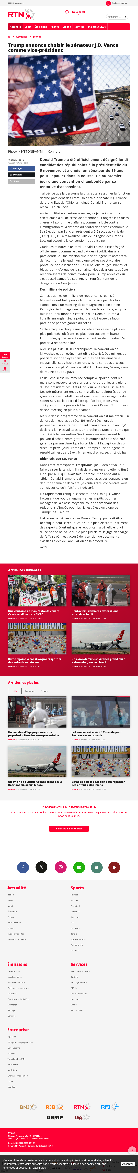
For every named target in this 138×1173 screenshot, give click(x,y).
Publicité (12, 1053)
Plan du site (44, 1139)
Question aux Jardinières (19, 999)
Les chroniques (14, 977)
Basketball (75, 906)
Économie (12, 911)
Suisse (10, 900)
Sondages (12, 1010)
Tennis (74, 934)
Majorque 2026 (97, 26)
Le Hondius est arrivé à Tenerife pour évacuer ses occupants (96, 733)
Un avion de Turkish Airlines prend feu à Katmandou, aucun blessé (98, 660)
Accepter (127, 1164)
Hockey (74, 900)
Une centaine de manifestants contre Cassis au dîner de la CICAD (33, 612)
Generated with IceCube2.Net (40, 1146)
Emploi (74, 1005)
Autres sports (77, 945)
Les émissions (14, 971)
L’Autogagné (13, 1005)
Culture (11, 917)
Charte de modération (18, 1076)
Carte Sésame (14, 1048)
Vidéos (67, 26)
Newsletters (79, 867)
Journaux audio (14, 923)
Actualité (15, 26)
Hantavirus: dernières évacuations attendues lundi (95, 612)
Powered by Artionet (17, 1146)
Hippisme (75, 928)
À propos (12, 1037)
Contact (11, 1081)
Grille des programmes (18, 988)
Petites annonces (79, 993)
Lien (14, 181)
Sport (28, 26)
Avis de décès (77, 1010)
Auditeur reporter (16, 934)
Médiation (12, 1070)
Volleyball (75, 911)
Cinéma (74, 977)
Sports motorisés (78, 939)
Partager (16, 168)
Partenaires (13, 1064)
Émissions (41, 26)
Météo (74, 988)
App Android (114, 867)
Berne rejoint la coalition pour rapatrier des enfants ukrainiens (34, 660)
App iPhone (97, 867)
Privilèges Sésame (79, 982)
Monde (37, 36)
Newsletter (12, 1087)
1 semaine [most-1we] (29, 691)
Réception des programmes (20, 1042)
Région (11, 895)
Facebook (23, 867)
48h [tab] (15, 691)
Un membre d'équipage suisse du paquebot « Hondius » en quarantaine (33, 733)
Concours (12, 1016)
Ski (72, 923)
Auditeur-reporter (116, 3)
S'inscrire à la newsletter (69, 828)
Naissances (12, 993)
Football (74, 895)
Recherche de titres (17, 982)
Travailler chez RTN (16, 1059)
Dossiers (11, 928)
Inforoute (75, 999)
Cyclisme (75, 917)
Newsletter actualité (17, 939)
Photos (55, 26)
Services (79, 26)
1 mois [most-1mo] (44, 691)
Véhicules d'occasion (80, 971)
